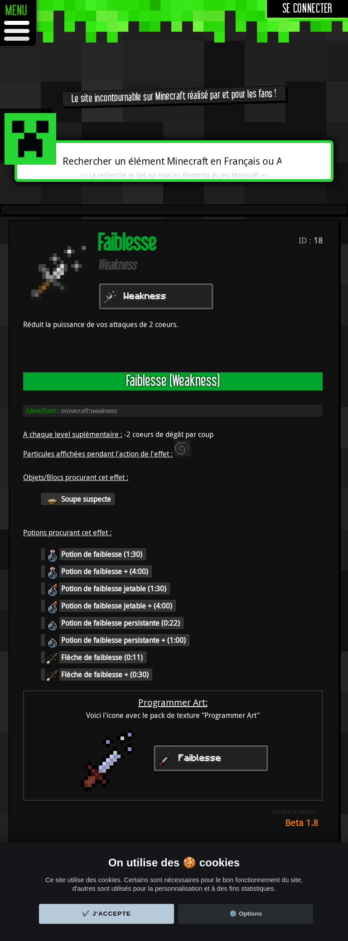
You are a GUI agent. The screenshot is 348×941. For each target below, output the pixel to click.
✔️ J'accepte (106, 913)
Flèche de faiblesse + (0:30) (97, 674)
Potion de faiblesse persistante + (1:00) (115, 640)
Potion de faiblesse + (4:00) (96, 571)
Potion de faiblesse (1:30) (93, 554)
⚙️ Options (245, 913)
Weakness (145, 297)
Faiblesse (200, 759)
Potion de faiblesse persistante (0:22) (112, 623)
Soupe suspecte (78, 499)
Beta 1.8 (301, 823)
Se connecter (307, 8)
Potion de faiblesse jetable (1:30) (105, 588)
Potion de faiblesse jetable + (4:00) (108, 606)
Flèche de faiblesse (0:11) (94, 657)
